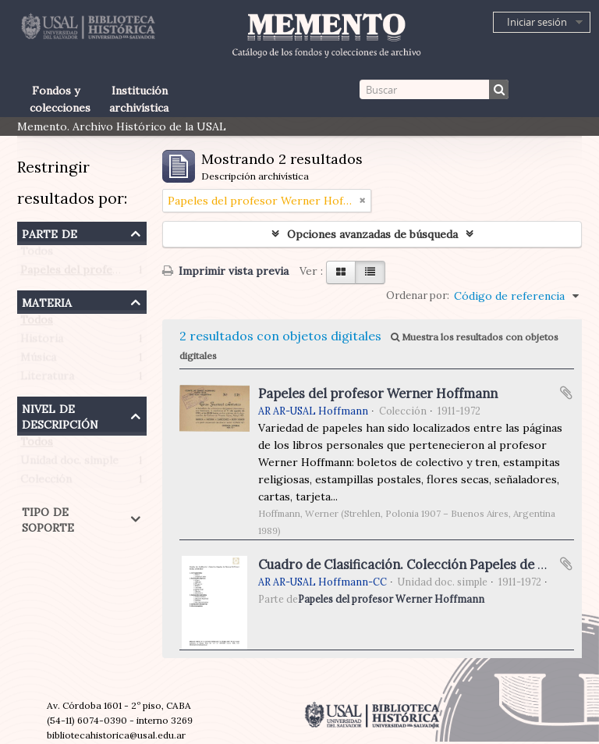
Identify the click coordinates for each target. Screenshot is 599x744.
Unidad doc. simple (69, 464)
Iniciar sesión (537, 22)
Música (38, 361)
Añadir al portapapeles (566, 392)
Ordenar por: (417, 295)
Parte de (49, 232)
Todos (36, 254)
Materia (47, 301)
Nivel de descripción (60, 415)
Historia (41, 342)
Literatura (47, 379)
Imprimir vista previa (225, 271)
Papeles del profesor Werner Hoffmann (123, 273)
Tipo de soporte (48, 518)
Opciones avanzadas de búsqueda (372, 234)
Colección (46, 482)
